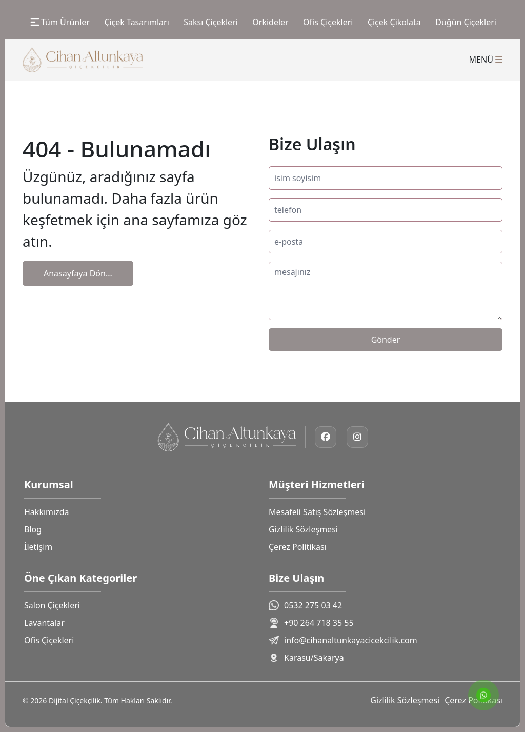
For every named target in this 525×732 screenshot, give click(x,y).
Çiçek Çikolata (394, 22)
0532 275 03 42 (305, 605)
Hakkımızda (46, 512)
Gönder (385, 339)
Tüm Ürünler (59, 22)
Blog (33, 529)
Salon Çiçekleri (52, 605)
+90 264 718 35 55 (311, 622)
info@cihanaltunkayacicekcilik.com (343, 640)
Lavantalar (44, 622)
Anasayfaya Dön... (78, 273)
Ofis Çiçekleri (328, 22)
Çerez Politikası (298, 546)
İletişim (38, 546)
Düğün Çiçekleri (465, 22)
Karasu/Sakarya (306, 657)
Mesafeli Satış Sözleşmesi (317, 512)
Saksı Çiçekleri (211, 22)
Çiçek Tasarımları (136, 22)
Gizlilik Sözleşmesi (303, 529)
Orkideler (270, 22)
